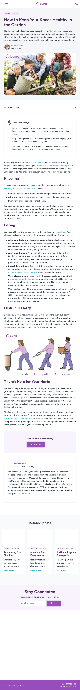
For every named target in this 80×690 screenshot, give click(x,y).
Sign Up (53, 603)
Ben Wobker (18, 45)
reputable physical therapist (18, 418)
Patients (7, 14)
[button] (6, 3)
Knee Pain (15, 14)
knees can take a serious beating (52, 166)
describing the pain (16, 398)
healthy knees (37, 163)
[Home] (41, 3)
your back (61, 232)
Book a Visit (36, 444)
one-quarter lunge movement (23, 272)
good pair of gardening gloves (24, 279)
